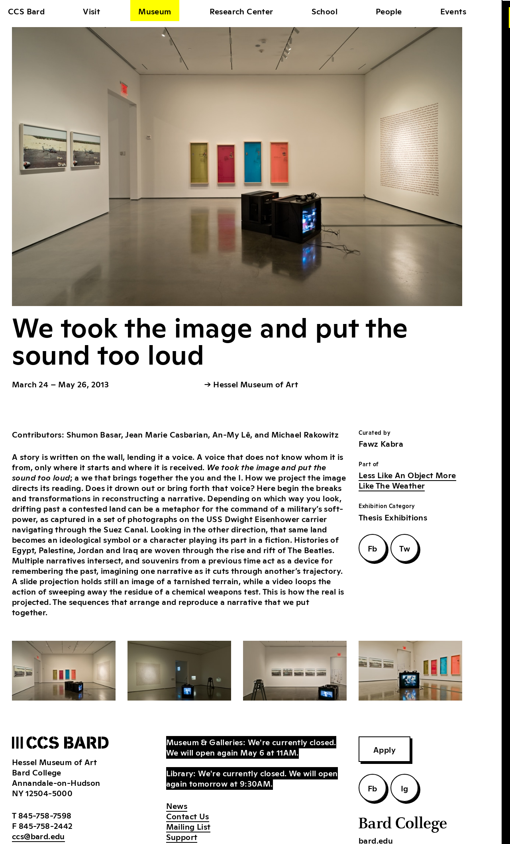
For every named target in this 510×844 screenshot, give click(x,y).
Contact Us (187, 815)
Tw (404, 548)
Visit (91, 10)
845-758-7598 (45, 814)
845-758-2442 (46, 825)
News (177, 805)
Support (182, 836)
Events (453, 10)
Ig (404, 787)
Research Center (241, 10)
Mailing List (188, 826)
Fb (372, 548)
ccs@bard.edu (38, 835)
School (324, 10)
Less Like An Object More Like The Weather (407, 480)
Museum (154, 10)
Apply (384, 749)
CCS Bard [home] (26, 10)
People (389, 10)
